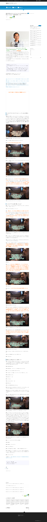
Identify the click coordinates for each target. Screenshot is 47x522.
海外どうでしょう (11, 3)
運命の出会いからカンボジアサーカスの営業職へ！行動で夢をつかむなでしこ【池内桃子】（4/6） (15, 491)
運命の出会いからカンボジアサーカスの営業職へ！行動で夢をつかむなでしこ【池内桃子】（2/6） (15, 489)
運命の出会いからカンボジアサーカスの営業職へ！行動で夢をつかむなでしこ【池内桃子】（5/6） (15, 483)
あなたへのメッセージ (32, 49)
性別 (30, 53)
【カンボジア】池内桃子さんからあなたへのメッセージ (11, 485)
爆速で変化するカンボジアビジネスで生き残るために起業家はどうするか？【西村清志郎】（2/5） (13, 503)
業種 (30, 54)
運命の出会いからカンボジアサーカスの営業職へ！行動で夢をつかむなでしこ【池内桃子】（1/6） (15, 487)
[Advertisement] (17, 25)
